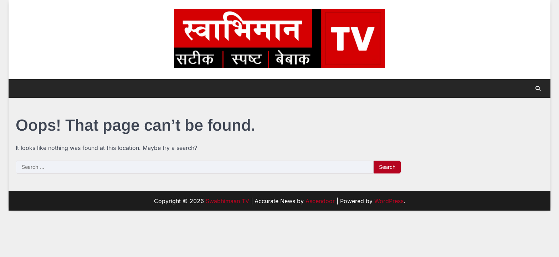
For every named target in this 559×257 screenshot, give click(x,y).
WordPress (389, 201)
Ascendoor (320, 201)
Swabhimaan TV (227, 201)
